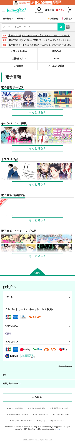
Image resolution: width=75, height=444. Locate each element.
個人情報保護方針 (42, 414)
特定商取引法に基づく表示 (22, 420)
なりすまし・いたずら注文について (52, 420)
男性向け (53, 18)
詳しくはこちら (65, 366)
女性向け (66, 18)
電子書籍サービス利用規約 (18, 414)
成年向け (21, 19)
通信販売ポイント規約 (60, 408)
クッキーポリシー (62, 414)
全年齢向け (8, 19)
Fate (56, 58)
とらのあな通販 (56, 65)
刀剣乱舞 (18, 65)
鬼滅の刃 (56, 51)
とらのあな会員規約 (37, 408)
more (59, 429)
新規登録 (49, 10)
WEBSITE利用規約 (16, 408)
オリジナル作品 (19, 51)
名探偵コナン (19, 58)
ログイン (60, 10)
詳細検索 (68, 27)
